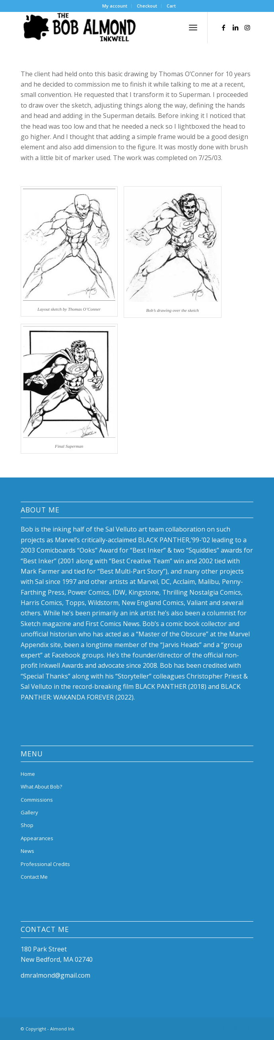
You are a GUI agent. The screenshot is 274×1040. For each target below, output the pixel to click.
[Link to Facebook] (223, 27)
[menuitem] (115, 6)
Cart (171, 6)
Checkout (147, 6)
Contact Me (34, 876)
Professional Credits (45, 864)
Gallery (29, 812)
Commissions (37, 799)
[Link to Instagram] (247, 27)
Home (28, 773)
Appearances (37, 838)
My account (114, 6)
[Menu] (193, 27)
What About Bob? (41, 786)
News (27, 850)
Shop (27, 825)
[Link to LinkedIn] (235, 27)
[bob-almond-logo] (114, 27)
